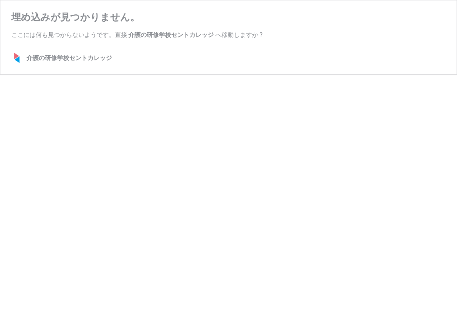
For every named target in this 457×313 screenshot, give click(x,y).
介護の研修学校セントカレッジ (171, 34)
